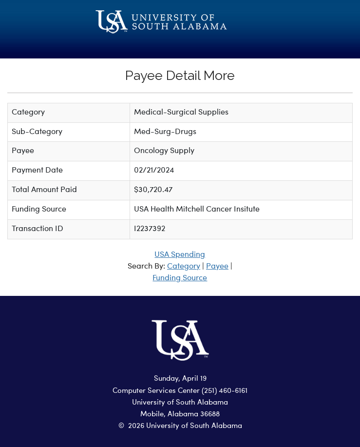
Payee (217, 267)
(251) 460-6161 (224, 391)
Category (183, 267)
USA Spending (179, 255)
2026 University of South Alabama (185, 426)
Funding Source (179, 278)
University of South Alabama (180, 403)
